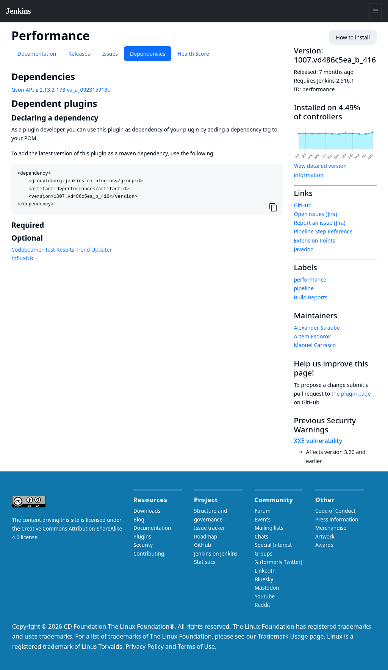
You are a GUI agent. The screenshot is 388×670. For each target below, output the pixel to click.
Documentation (36, 53)
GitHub (303, 205)
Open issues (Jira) (315, 214)
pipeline (304, 288)
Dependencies (147, 53)
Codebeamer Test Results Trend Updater (61, 249)
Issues (110, 53)
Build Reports (310, 297)
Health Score (193, 53)
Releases (79, 53)
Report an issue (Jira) (320, 222)
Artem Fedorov (312, 336)
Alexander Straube (317, 327)
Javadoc (303, 249)
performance (310, 279)
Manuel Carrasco (315, 345)
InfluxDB (22, 258)
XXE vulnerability (318, 441)
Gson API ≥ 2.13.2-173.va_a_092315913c (60, 89)
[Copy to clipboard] (273, 206)
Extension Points (314, 240)
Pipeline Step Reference (323, 231)
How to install (353, 37)
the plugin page (351, 393)
